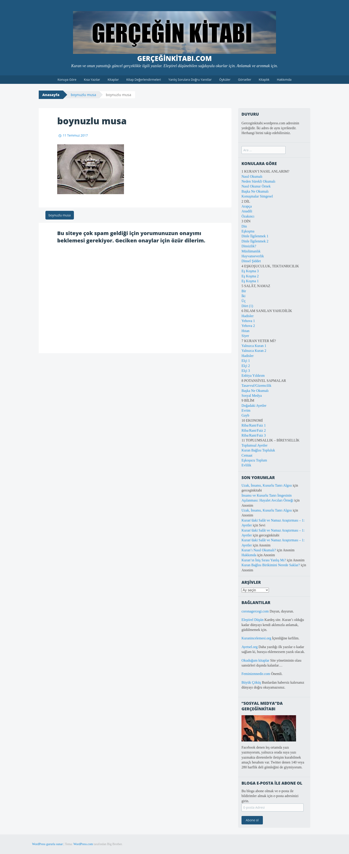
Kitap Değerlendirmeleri (143, 79)
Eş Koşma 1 (250, 281)
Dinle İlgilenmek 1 (254, 236)
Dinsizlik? (248, 246)
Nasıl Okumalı (251, 176)
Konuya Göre (66, 79)
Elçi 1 (245, 361)
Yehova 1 (248, 321)
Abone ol (252, 820)
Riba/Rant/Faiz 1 (253, 425)
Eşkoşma (247, 231)
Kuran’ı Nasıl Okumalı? (258, 550)
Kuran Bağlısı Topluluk (258, 450)
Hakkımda (284, 79)
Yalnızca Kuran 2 (253, 350)
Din (244, 226)
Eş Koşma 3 (250, 271)
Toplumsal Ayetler (254, 445)
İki (243, 296)
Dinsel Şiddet (251, 261)
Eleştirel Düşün (252, 620)
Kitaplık (264, 79)
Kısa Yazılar (92, 79)
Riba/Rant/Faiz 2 (253, 430)
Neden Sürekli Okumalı (258, 181)
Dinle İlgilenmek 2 (254, 241)
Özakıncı (247, 216)
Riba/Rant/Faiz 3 (253, 435)
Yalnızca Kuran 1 (253, 346)
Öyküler (225, 79)
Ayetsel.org (249, 647)
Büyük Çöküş (251, 682)
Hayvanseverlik (252, 256)
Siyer (245, 336)
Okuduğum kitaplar (255, 660)
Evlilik (246, 465)
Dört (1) (247, 306)
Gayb (245, 415)
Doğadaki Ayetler (253, 405)
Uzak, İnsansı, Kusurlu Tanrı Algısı (266, 485)
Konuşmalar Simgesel (257, 196)
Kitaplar (113, 79)
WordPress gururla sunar (47, 844)
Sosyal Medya (251, 395)
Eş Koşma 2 (250, 276)
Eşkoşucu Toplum (254, 460)
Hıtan (245, 331)
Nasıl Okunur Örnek (256, 186)
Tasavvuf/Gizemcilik (256, 385)
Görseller (244, 79)
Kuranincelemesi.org (256, 638)
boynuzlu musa (83, 94)
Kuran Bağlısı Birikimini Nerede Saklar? (270, 565)
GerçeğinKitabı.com (174, 58)
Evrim (245, 410)
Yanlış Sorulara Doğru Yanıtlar (190, 79)
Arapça (246, 206)
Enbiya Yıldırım (253, 375)
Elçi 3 (245, 371)
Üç (243, 301)
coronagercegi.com (255, 611)
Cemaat (246, 455)
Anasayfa (50, 94)
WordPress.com (83, 844)
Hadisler (247, 316)
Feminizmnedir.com (256, 674)
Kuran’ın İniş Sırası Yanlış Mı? (263, 560)
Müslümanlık (250, 251)
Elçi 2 (245, 366)
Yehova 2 (248, 326)
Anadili (246, 211)
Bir (243, 291)
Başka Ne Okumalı (255, 191)
